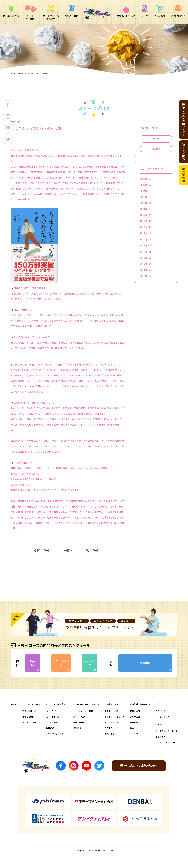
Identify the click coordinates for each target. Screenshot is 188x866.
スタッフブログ (22, 73)
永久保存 (156, 148)
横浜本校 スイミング (114, 716)
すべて (156, 139)
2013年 (143, 257)
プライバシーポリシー (165, 742)
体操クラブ (51, 711)
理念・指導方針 (29, 711)
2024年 (143, 191)
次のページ (93, 550)
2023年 (143, 197)
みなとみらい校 (61, 662)
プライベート (52, 722)
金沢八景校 (89, 662)
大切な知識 (135, 716)
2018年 (143, 227)
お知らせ (134, 733)
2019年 (143, 221)
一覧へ (68, 550)
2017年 (143, 233)
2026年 (143, 179)
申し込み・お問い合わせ (166, 731)
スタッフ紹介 (79, 716)
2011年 (143, 270)
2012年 (143, 264)
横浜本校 (32, 662)
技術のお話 (135, 711)
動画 (132, 728)
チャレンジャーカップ (55, 733)
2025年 (143, 185)
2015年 (143, 245)
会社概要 (77, 728)
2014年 (143, 251)
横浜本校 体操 (111, 711)
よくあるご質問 (29, 722)
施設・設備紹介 (80, 722)
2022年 (143, 203)
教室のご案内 (28, 716)
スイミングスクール (55, 716)
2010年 (143, 276)
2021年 (143, 209)
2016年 (143, 239)
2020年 (143, 215)
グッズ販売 (160, 736)
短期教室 (50, 728)
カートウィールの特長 (83, 711)
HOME (13, 73)
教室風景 (134, 722)
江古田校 (108, 728)
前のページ (44, 550)
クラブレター (161, 711)
